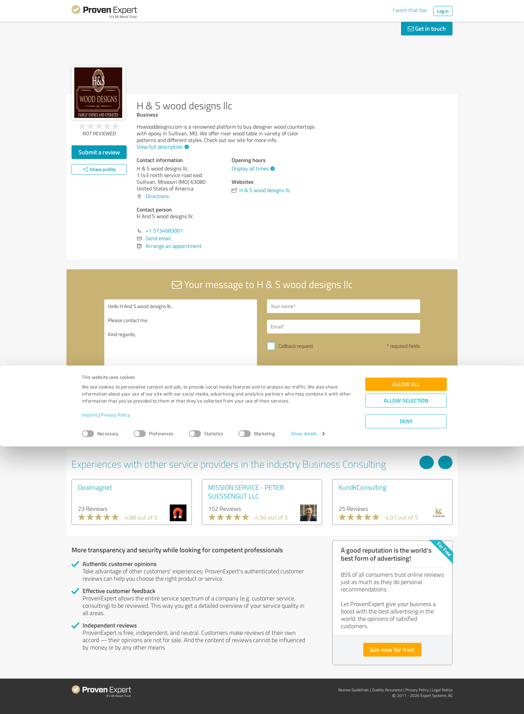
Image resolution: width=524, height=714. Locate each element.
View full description (162, 146)
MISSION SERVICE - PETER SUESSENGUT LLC (246, 491)
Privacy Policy (115, 683)
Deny (406, 689)
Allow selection (406, 668)
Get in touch (427, 28)
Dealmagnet (95, 487)
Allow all (406, 652)
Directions (157, 196)
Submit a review (99, 152)
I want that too (410, 10)
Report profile (199, 439)
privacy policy (307, 410)
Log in (443, 11)
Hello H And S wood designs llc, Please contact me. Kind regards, (180, 357)
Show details (304, 701)
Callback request (295, 345)
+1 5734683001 (164, 230)
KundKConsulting (362, 487)
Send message (302, 392)
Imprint (90, 683)
